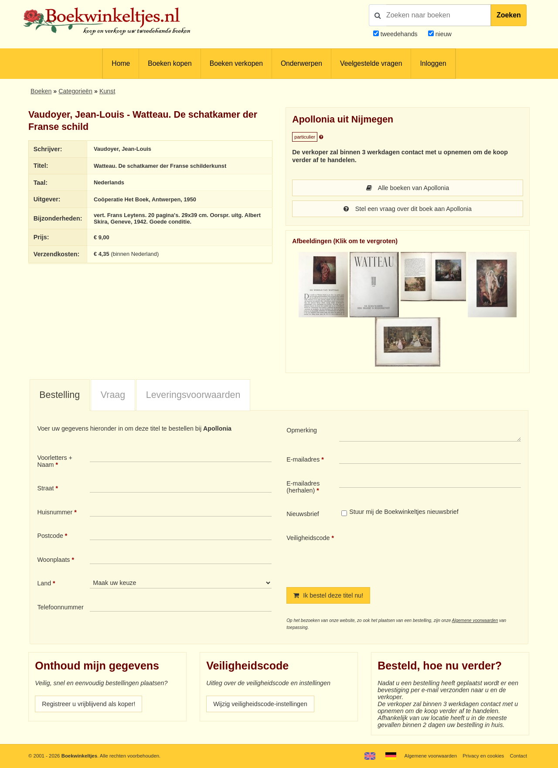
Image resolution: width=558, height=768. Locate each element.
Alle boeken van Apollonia (407, 187)
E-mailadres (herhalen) (303, 487)
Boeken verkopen (236, 63)
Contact (518, 755)
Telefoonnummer (60, 607)
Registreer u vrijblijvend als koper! (88, 703)
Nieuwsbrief (302, 513)
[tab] (60, 395)
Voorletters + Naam (54, 461)
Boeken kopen (169, 63)
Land (44, 583)
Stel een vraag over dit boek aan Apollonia (408, 208)
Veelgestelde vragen (371, 63)
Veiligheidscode (308, 537)
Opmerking (301, 430)
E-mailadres (303, 459)
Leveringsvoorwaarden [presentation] (193, 395)
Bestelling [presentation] (59, 395)
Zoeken (509, 15)
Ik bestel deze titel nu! (328, 595)
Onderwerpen (301, 63)
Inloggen (433, 63)
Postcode (50, 535)
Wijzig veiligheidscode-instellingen (260, 703)
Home (121, 63)
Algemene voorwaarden (475, 620)
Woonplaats (53, 559)
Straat (45, 488)
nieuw (443, 34)
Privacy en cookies (483, 755)
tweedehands (399, 34)
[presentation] (412, 554)
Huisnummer (54, 512)
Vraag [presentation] (113, 395)
